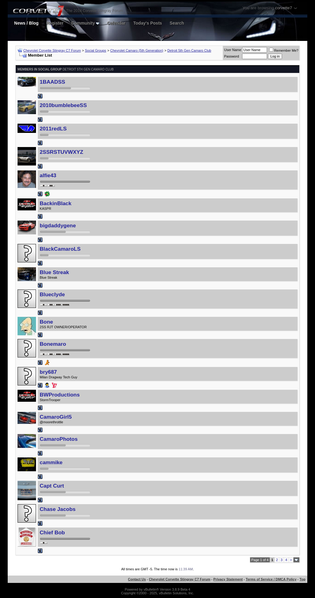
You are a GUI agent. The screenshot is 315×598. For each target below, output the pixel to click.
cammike (51, 462)
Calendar (116, 23)
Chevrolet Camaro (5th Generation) (136, 50)
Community (85, 23)
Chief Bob (52, 532)
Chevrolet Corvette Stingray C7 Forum (52, 50)
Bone (46, 322)
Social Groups (95, 50)
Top (302, 579)
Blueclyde (52, 294)
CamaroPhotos (59, 439)
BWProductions (60, 395)
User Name (232, 50)
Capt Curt (52, 486)
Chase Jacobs (58, 509)
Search (177, 23)
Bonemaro (53, 344)
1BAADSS (52, 82)
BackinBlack (55, 203)
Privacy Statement (228, 579)
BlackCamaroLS (60, 249)
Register (54, 23)
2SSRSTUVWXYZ (61, 152)
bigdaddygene (58, 225)
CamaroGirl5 (56, 417)
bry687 (48, 372)
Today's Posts (147, 23)
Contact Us (137, 579)
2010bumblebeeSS (63, 105)
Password (231, 56)
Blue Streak (54, 272)
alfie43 (48, 175)
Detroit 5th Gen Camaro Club (189, 50)
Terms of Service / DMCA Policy (271, 579)
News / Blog (26, 23)
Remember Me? (283, 50)
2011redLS (53, 129)
